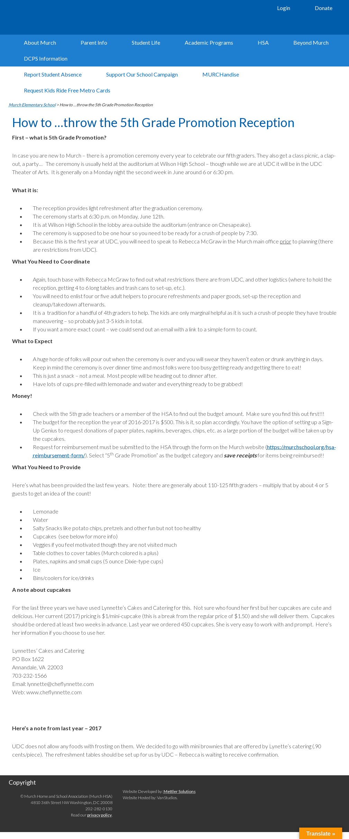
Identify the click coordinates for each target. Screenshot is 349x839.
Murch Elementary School (111, 17)
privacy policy (99, 815)
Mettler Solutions (180, 791)
